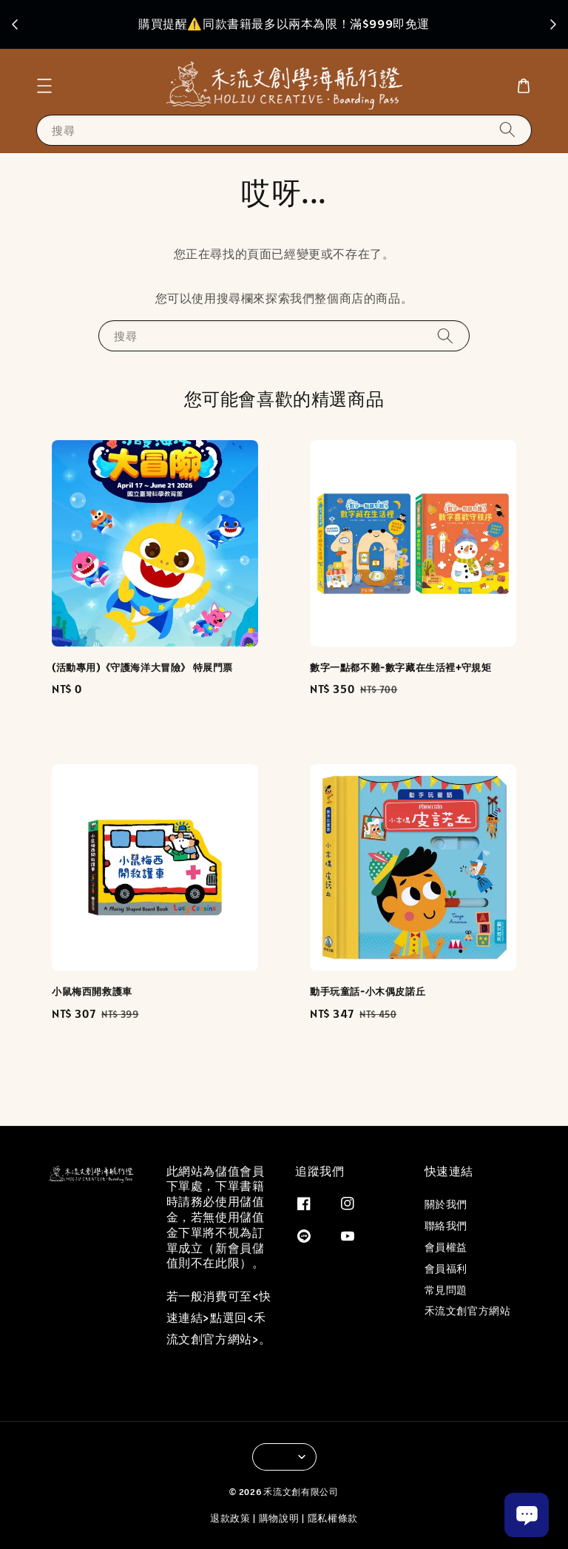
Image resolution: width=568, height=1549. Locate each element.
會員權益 (446, 1247)
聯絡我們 (446, 1225)
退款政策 (230, 1518)
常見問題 (446, 1290)
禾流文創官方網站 (468, 1310)
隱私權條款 (333, 1518)
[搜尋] (507, 129)
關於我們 (446, 1204)
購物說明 (279, 1518)
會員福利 (446, 1268)
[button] (44, 86)
